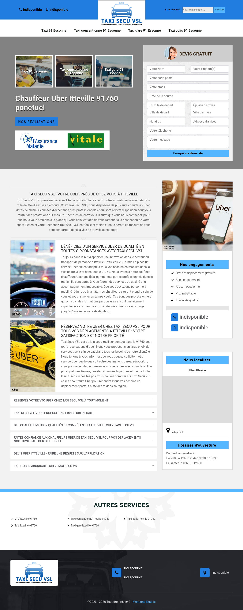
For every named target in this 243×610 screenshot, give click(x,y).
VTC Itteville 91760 (24, 519)
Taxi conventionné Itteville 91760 (89, 519)
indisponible (30, 10)
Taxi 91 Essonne (53, 30)
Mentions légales (144, 602)
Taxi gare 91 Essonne (144, 30)
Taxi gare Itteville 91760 (83, 525)
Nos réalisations (36, 122)
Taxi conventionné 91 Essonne (97, 30)
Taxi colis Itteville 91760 (139, 519)
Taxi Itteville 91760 (24, 525)
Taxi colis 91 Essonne (184, 30)
